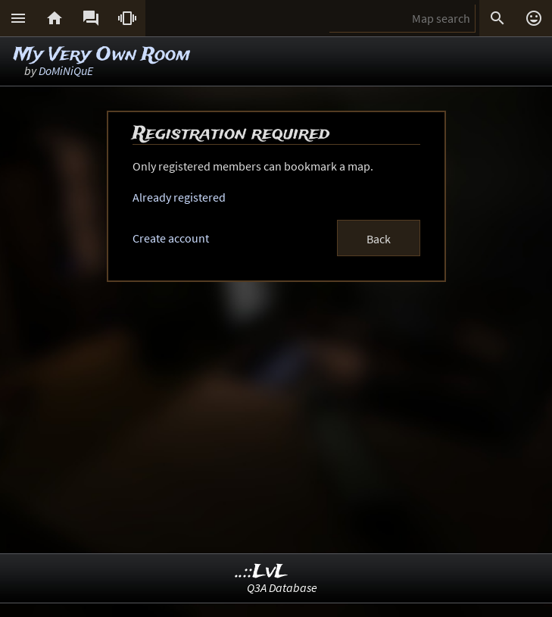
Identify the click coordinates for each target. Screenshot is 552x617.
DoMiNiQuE (66, 70)
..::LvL (261, 572)
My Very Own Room (102, 55)
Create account (171, 238)
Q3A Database (282, 587)
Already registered (179, 197)
